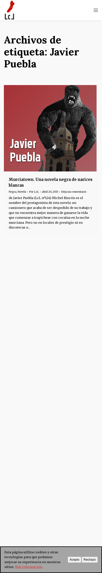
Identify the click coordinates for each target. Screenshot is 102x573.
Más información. (29, 567)
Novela (22, 191)
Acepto (74, 559)
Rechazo (90, 559)
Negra (12, 191)
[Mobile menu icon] (95, 10)
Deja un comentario (73, 191)
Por (34, 191)
